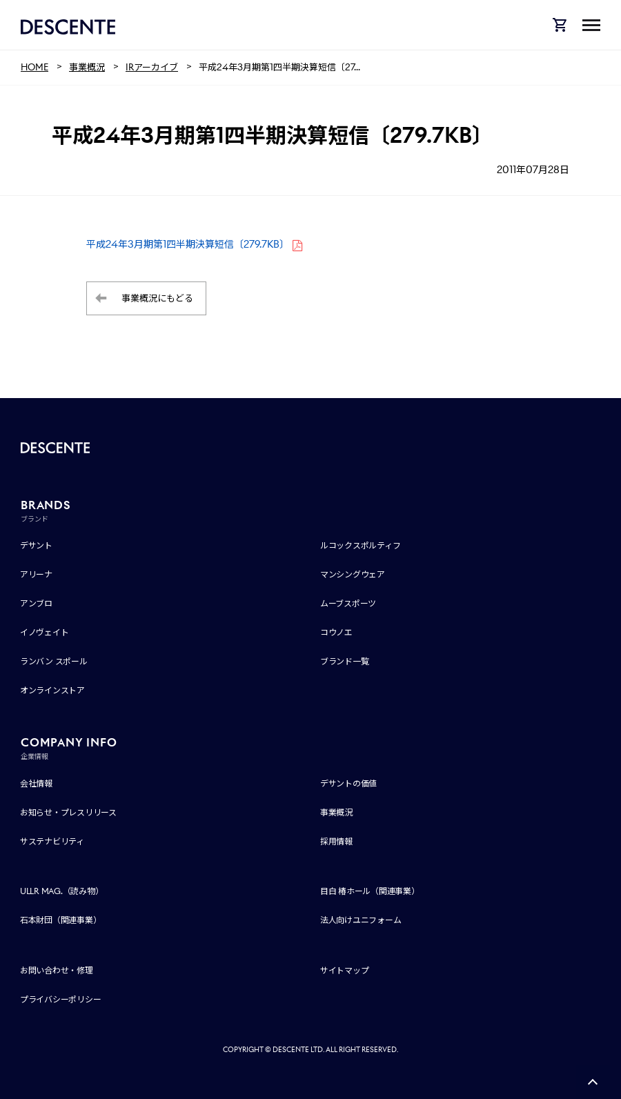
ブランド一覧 (344, 661)
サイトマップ (344, 970)
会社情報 (36, 783)
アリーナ (36, 574)
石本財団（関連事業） (60, 920)
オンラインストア (52, 690)
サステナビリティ (52, 841)
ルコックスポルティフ (360, 545)
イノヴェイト (44, 632)
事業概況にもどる (157, 298)
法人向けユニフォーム (361, 920)
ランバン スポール (54, 661)
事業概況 (336, 812)
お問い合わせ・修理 (56, 970)
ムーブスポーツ (348, 603)
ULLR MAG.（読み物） (61, 891)
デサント (36, 545)
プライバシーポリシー (60, 999)
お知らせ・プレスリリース (68, 812)
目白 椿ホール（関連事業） (370, 891)
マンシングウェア (352, 574)
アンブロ (36, 603)
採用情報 (336, 841)
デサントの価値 (348, 783)
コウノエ (336, 632)
